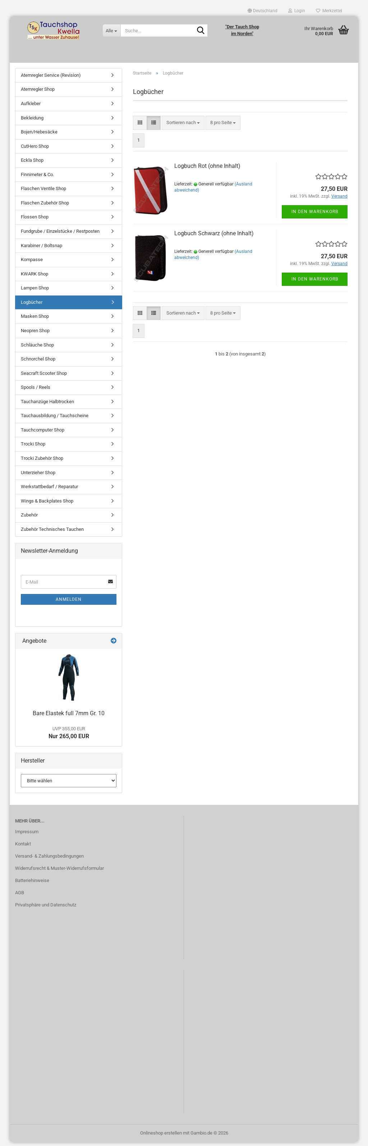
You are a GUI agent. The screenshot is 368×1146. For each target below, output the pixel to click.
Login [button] (296, 10)
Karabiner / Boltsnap (41, 249)
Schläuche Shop (37, 348)
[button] (262, 10)
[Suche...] (111, 30)
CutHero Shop (35, 149)
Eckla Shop (32, 163)
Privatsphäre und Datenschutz (45, 908)
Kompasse (32, 263)
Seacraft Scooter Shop (44, 376)
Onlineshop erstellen (161, 1136)
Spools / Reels (35, 390)
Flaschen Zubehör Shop (45, 206)
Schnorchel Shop (38, 362)
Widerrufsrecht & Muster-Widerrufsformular (59, 871)
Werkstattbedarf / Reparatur (49, 490)
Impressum (26, 835)
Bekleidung (32, 121)
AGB (19, 896)
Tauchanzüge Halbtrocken (47, 405)
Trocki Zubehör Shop (42, 461)
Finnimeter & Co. (37, 178)
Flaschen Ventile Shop (43, 192)
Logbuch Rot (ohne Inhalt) (207, 169)
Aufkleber (31, 107)
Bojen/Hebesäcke (39, 135)
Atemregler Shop (38, 93)
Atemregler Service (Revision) (51, 78)
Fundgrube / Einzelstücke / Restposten (60, 234)
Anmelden (69, 602)
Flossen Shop (35, 220)
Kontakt (23, 847)
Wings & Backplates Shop (47, 504)
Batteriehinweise (32, 884)
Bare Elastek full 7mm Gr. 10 (69, 716)
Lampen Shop (35, 291)
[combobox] (183, 126)
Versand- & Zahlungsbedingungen (49, 859)
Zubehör (29, 518)
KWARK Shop (34, 277)
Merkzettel (329, 10)
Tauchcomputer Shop (42, 433)
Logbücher (31, 305)
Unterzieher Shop (38, 476)
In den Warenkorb (314, 215)
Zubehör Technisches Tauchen (52, 533)
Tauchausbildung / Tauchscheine (54, 419)
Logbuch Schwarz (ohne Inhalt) (214, 237)
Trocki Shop (33, 448)
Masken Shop (35, 320)
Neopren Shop (35, 334)
